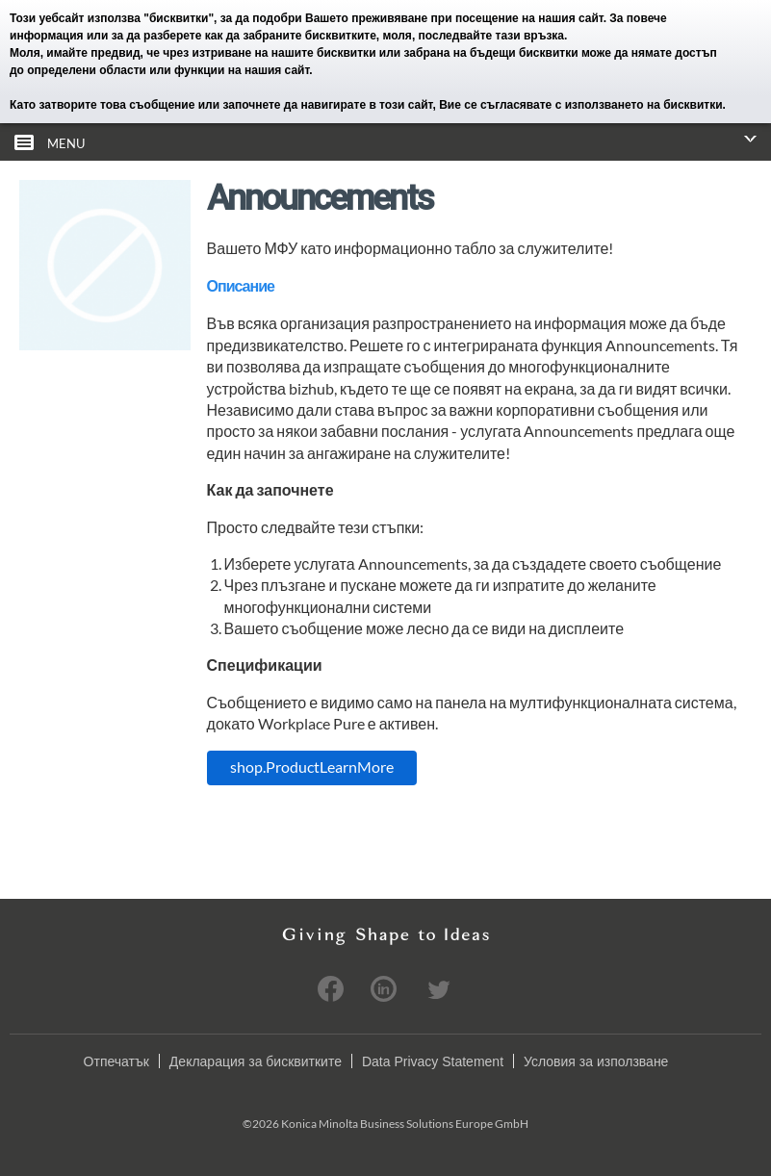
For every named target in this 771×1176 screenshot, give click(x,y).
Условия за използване (596, 1060)
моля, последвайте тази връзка (474, 35)
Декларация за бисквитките (255, 1060)
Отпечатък (116, 1060)
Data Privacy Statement (432, 1060)
